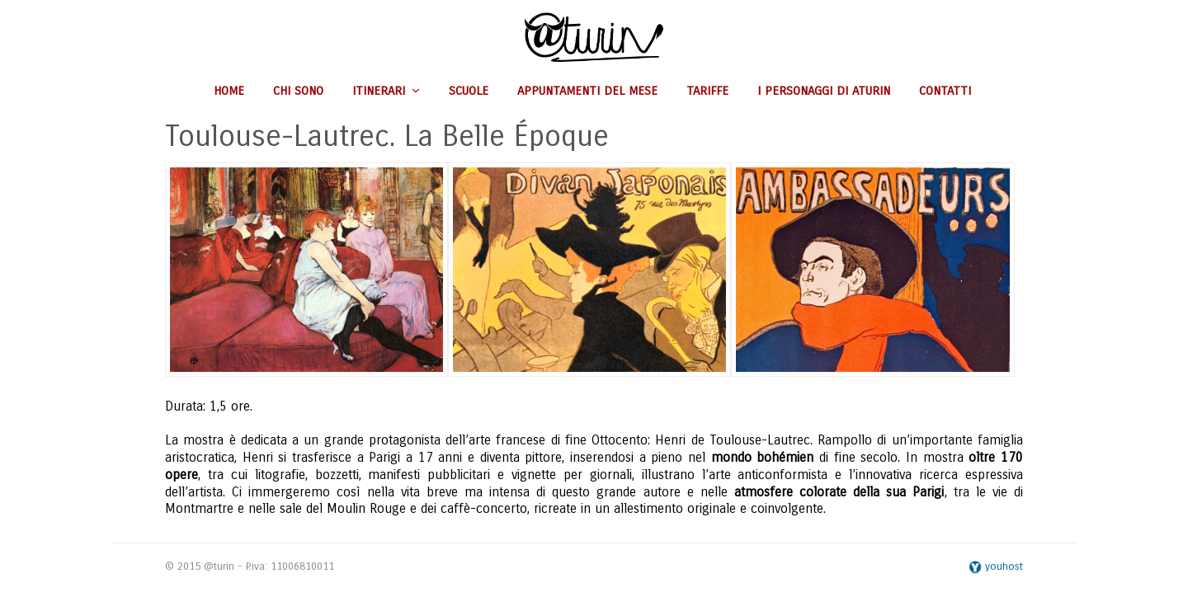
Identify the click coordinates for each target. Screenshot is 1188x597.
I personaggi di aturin (823, 90)
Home (229, 90)
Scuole (468, 90)
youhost (996, 566)
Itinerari (386, 90)
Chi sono (298, 90)
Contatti (945, 90)
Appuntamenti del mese (587, 90)
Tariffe (707, 90)
